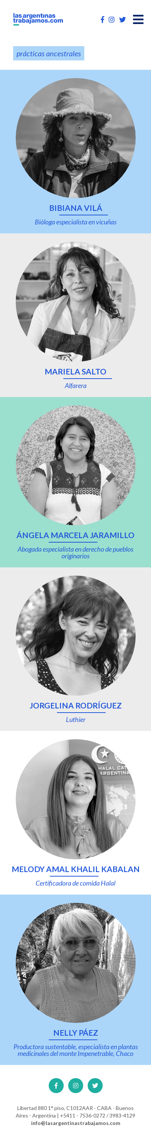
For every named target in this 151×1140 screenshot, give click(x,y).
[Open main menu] (138, 20)
